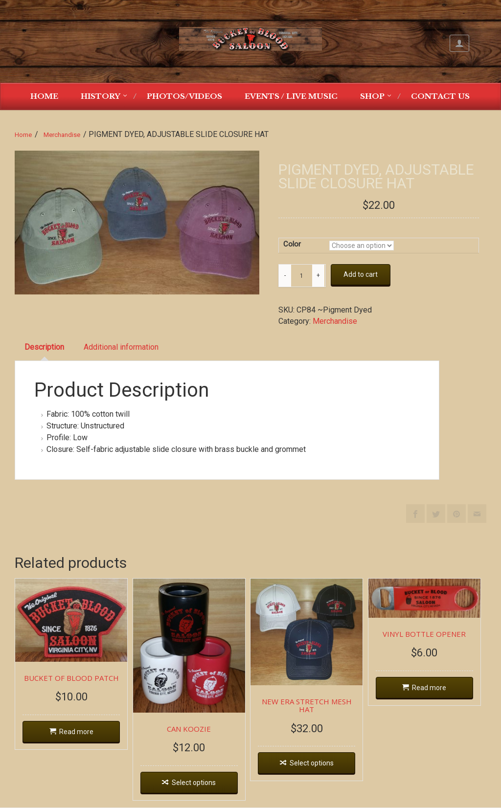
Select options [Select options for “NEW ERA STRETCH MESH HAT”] (315, 764)
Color (292, 244)
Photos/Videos (184, 96)
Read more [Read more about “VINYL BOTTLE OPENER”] (434, 688)
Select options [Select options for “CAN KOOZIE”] (196, 784)
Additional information (121, 347)
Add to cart (360, 274)
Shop (372, 96)
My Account (459, 43)
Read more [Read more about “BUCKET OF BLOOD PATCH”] (77, 733)
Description (44, 347)
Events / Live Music (291, 96)
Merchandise (62, 134)
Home (44, 96)
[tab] (44, 347)
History (100, 96)
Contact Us (440, 96)
